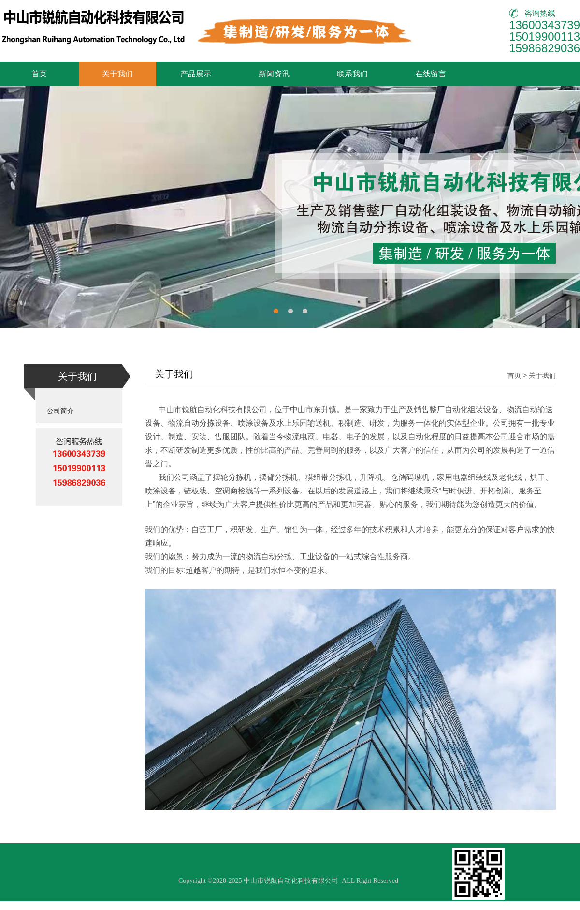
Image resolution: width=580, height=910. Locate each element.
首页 (39, 74)
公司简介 (60, 411)
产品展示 (195, 74)
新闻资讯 (274, 74)
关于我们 (117, 74)
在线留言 (430, 74)
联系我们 (352, 74)
